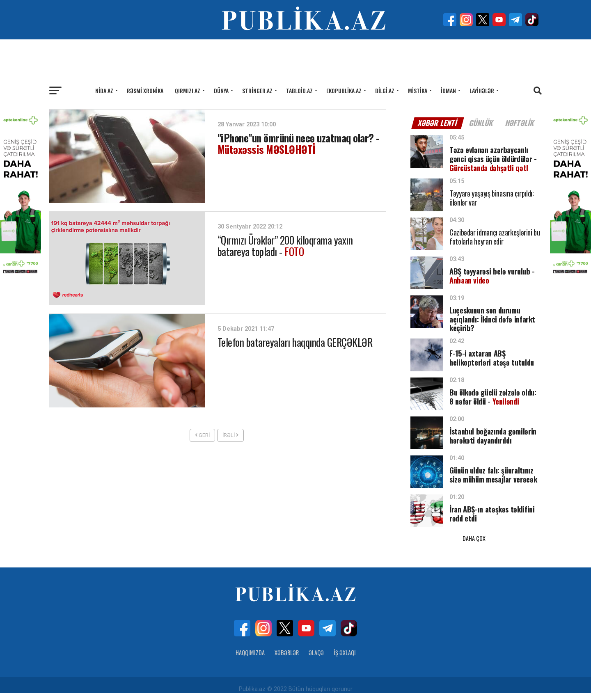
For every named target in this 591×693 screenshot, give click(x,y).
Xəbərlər (287, 644)
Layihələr (482, 90)
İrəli (230, 435)
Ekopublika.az (344, 90)
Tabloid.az (299, 90)
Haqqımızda (250, 644)
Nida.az (104, 90)
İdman (448, 90)
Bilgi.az (384, 90)
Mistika (417, 90)
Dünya (221, 90)
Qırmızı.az (187, 90)
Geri (202, 435)
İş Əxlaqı (345, 644)
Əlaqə (316, 644)
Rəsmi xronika (145, 90)
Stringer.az (257, 90)
